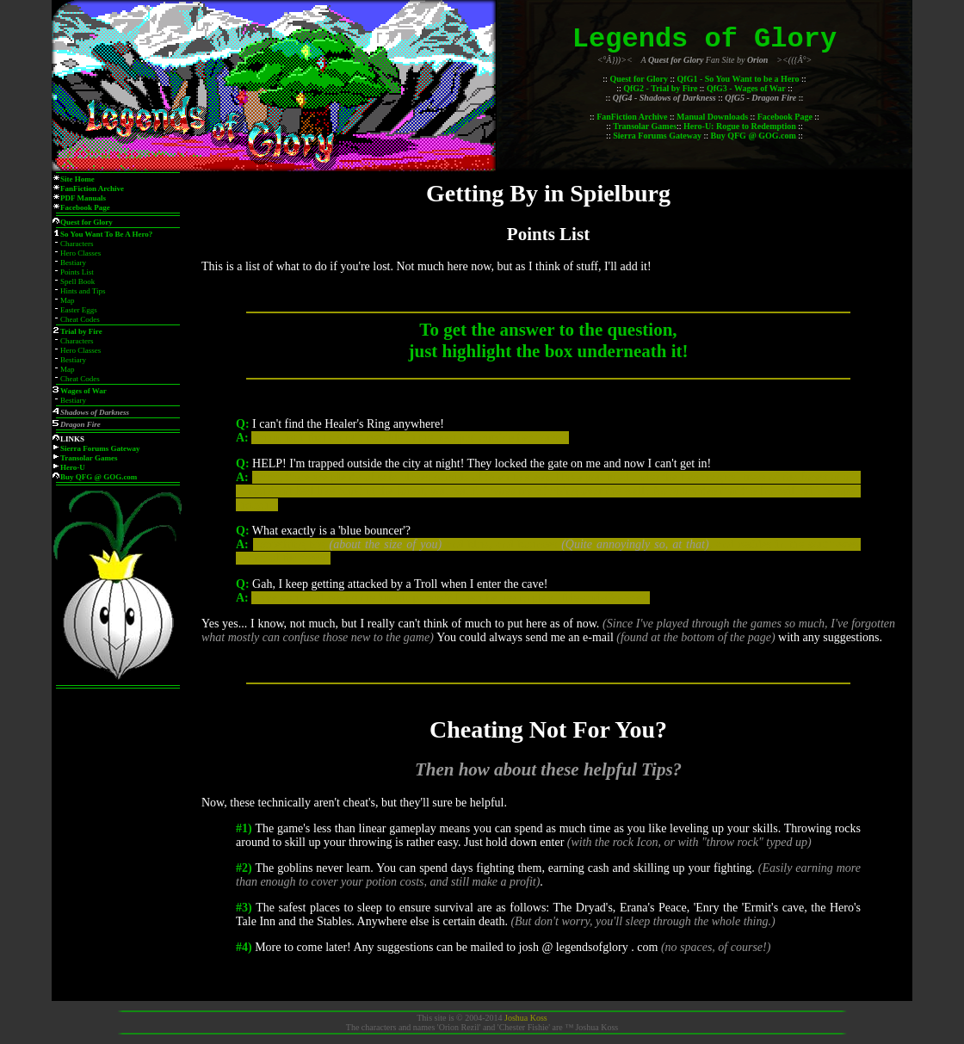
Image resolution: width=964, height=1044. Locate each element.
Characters (76, 243)
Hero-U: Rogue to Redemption (739, 126)
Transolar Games (645, 126)
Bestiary (73, 262)
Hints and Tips (83, 291)
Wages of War (83, 390)
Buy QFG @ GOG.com (753, 135)
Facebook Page (785, 116)
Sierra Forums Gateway (657, 135)
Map (67, 300)
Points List (77, 272)
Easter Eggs (78, 310)
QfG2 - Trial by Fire (660, 88)
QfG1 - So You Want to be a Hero (738, 78)
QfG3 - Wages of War (746, 88)
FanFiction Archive (631, 116)
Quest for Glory (638, 78)
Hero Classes (80, 253)
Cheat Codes (80, 319)
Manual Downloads (712, 116)
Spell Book (77, 281)
